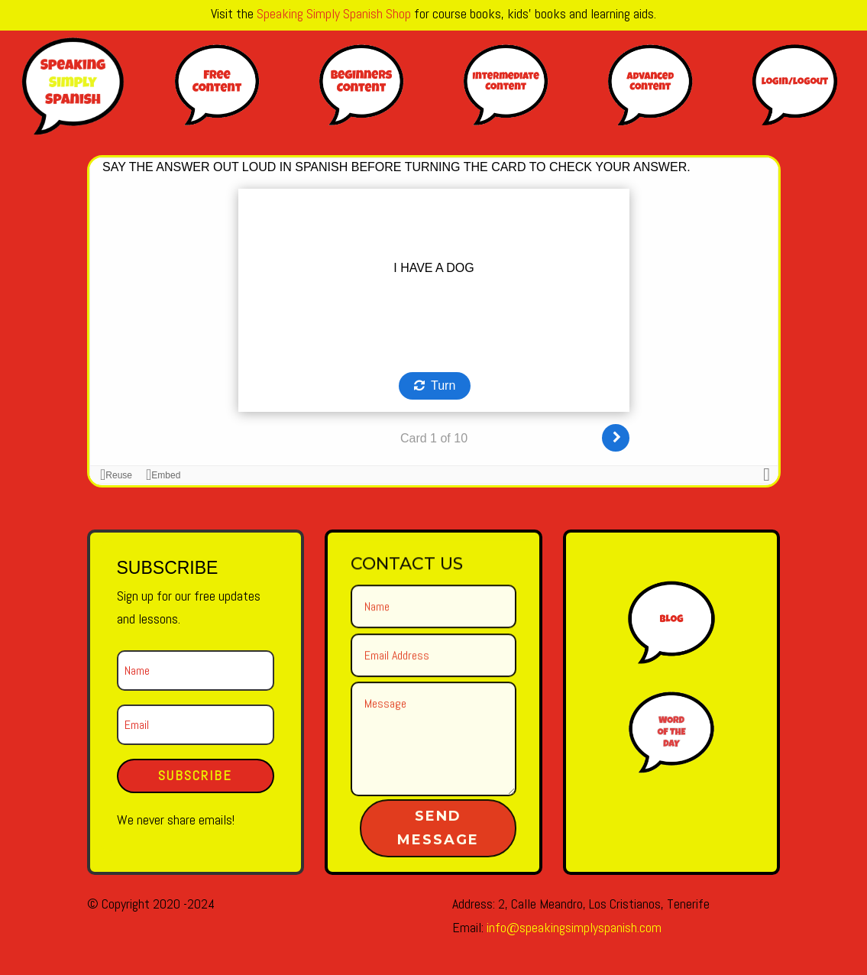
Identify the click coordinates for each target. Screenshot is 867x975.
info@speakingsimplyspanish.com (574, 927)
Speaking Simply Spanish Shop (334, 13)
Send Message (438, 827)
